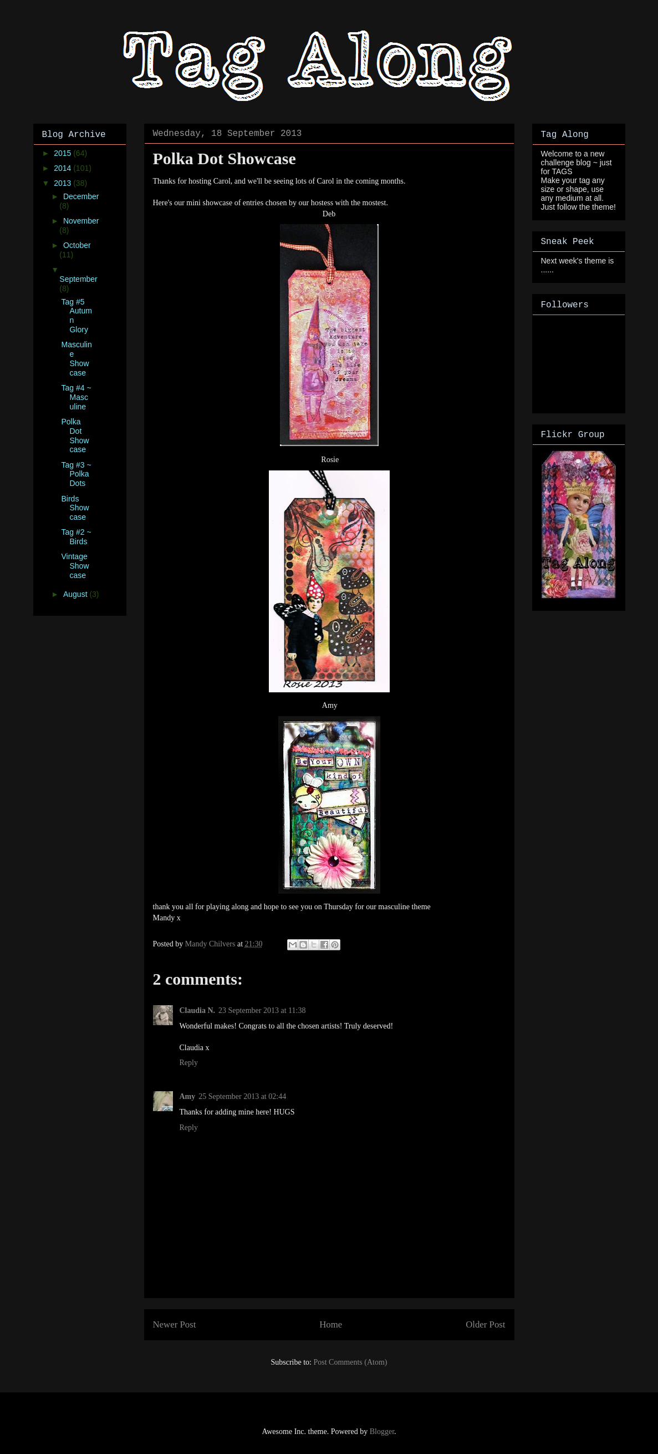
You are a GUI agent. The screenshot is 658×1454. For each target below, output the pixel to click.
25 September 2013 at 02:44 (242, 1096)
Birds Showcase (75, 508)
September (78, 279)
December (81, 196)
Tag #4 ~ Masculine (76, 397)
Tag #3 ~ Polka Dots (76, 474)
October (77, 245)
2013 (63, 183)
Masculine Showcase (76, 358)
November (81, 220)
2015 (63, 153)
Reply (189, 1062)
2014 (63, 168)
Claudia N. (198, 1010)
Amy (188, 1096)
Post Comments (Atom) (350, 1362)
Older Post (485, 1324)
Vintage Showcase (75, 566)
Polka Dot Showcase (75, 435)
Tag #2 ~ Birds (76, 537)
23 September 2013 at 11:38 (261, 1010)
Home (330, 1324)
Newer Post (174, 1324)
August (76, 594)
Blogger (382, 1431)
